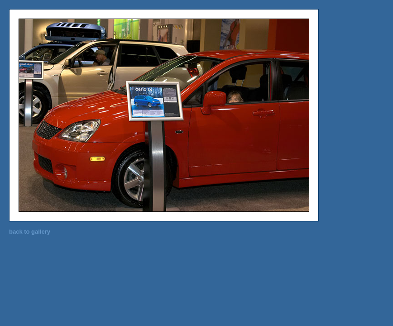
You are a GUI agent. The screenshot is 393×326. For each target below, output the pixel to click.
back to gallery (29, 231)
